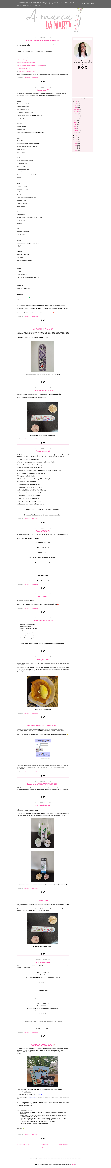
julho (75, 120)
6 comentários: (35, 316)
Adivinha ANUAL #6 (43, 531)
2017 (76, 145)
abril (75, 126)
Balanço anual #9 (43, 90)
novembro (76, 111)
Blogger (73, 1164)
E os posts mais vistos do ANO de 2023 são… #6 (42, 41)
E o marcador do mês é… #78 (43, 391)
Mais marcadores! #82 (42, 806)
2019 (76, 141)
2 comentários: (35, 584)
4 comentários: (35, 77)
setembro (76, 116)
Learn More (85, 3)
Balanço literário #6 (43, 452)
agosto (76, 118)
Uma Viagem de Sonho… (25, 68)
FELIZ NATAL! (42, 597)
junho (75, 122)
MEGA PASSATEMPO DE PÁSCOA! (28, 62)
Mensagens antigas (63, 1144)
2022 (76, 135)
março (75, 128)
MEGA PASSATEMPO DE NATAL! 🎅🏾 (43, 1045)
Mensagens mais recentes (23, 1144)
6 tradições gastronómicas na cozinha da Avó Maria (31, 65)
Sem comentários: (35, 793)
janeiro (76, 132)
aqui (61, 789)
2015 (76, 150)
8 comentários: (35, 950)
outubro (76, 114)
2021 (76, 137)
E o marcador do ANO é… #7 (43, 329)
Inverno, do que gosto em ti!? (43, 621)
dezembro (76, 109)
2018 (76, 143)
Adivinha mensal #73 (43, 963)
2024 (76, 105)
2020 (76, 139)
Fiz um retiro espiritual (24, 60)
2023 (76, 107)
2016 (76, 148)
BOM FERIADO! (43, 901)
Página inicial (44, 1144)
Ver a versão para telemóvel (42, 1147)
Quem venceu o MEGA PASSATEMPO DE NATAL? (43, 726)
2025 (76, 103)
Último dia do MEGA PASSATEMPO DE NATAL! (42, 784)
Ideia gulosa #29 (42, 660)
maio (75, 124)
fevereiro (76, 130)
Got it (92, 3)
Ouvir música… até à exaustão (26, 71)
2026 (76, 101)
